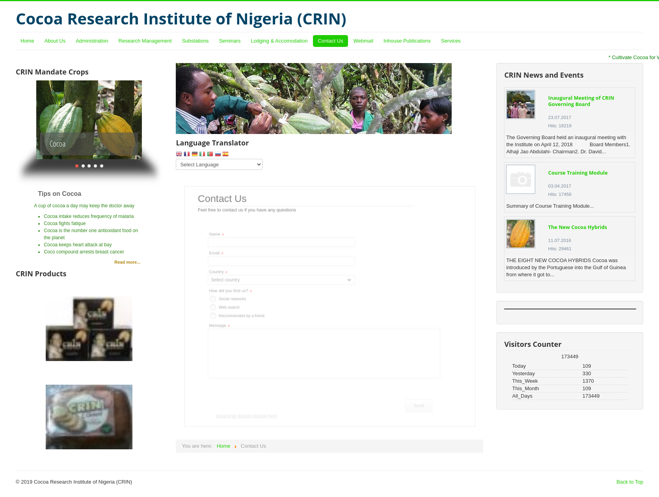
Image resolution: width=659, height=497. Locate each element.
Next (153, 120)
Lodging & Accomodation (279, 41)
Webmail (363, 41)
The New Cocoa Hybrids (577, 227)
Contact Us (330, 41)
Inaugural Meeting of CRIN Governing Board (581, 101)
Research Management (145, 41)
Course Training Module (578, 172)
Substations (195, 41)
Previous (25, 120)
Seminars (230, 41)
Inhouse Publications (407, 41)
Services (451, 41)
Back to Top (629, 482)
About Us (55, 41)
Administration (92, 41)
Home (27, 41)
